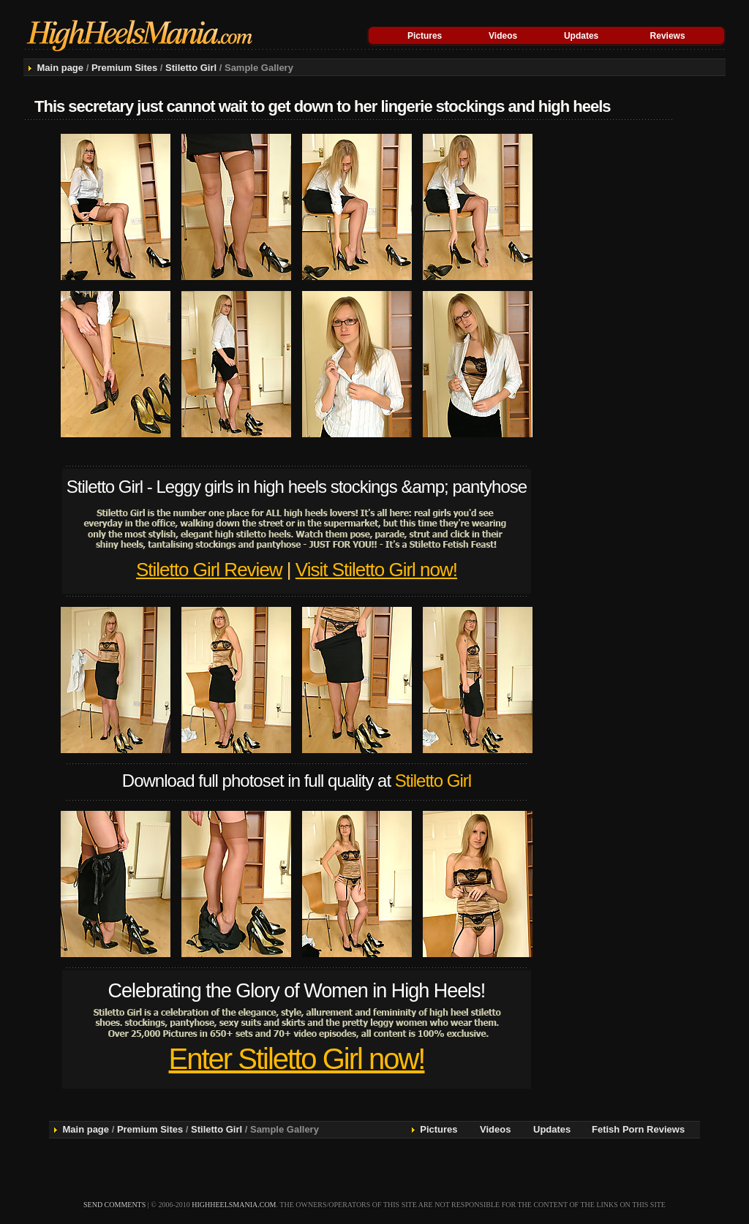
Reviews (667, 36)
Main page (60, 67)
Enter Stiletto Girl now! (297, 1059)
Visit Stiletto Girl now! (376, 570)
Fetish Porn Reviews (638, 1129)
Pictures (424, 36)
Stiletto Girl (191, 67)
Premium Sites (124, 67)
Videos (503, 36)
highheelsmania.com (234, 1205)
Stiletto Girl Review (209, 570)
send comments (114, 1205)
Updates (581, 36)
